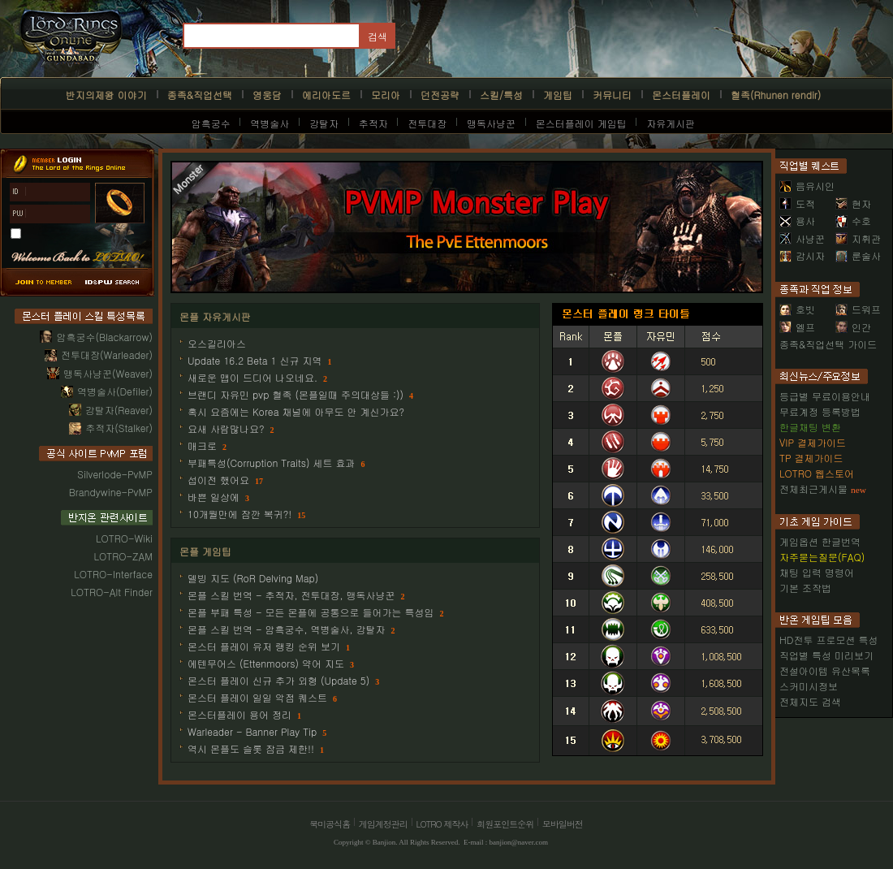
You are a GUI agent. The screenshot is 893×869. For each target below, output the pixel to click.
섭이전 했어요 (218, 479)
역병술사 (269, 123)
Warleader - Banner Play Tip (252, 731)
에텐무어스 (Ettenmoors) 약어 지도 (266, 663)
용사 (797, 220)
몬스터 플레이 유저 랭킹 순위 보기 (264, 646)
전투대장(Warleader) (107, 354)
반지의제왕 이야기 (106, 95)
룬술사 (858, 255)
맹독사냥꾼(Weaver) (108, 373)
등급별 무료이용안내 (824, 396)
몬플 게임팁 (205, 551)
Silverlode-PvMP (115, 474)
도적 (797, 203)
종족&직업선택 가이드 (828, 344)
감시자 (802, 255)
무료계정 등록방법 (820, 411)
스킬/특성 (501, 95)
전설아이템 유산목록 (824, 670)
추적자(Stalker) (119, 427)
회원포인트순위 (505, 824)
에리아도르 (326, 95)
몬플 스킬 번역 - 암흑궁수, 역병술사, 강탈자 (287, 629)
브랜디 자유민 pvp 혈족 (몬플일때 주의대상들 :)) (295, 394)
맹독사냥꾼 (491, 123)
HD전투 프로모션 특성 (828, 639)
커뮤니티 (612, 95)
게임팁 (557, 95)
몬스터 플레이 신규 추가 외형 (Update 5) (278, 680)
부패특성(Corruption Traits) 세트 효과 (272, 462)
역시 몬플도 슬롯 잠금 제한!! (251, 748)
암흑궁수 (211, 123)
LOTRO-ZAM (123, 556)
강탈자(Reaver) (119, 410)
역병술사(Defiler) (115, 391)
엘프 (797, 327)
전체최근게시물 (813, 488)
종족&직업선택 (199, 95)
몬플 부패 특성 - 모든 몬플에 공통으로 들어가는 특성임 (311, 612)
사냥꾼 (802, 238)
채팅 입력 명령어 (816, 572)
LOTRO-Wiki (124, 538)
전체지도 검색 (810, 701)
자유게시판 (670, 123)
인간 (853, 327)
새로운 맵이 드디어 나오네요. (252, 377)
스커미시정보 (808, 686)
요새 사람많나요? (226, 428)
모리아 (385, 95)
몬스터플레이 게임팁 (581, 123)
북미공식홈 (329, 824)
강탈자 (324, 123)
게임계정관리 (383, 824)
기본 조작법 (805, 587)
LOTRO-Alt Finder (112, 592)
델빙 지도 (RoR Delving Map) (253, 578)
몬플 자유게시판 (215, 316)
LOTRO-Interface (113, 574)
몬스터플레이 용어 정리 (239, 714)
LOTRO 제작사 (442, 824)
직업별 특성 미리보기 (826, 655)
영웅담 (267, 95)
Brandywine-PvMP (111, 492)
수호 (853, 220)
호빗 (797, 309)
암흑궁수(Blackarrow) (104, 337)
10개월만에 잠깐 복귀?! (239, 514)
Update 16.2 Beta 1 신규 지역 (254, 360)
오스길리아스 (217, 343)
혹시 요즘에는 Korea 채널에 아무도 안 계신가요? (296, 411)
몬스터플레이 (681, 95)
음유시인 (807, 185)
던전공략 (440, 95)
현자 (853, 203)
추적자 (373, 123)
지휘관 (858, 238)
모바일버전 (562, 824)
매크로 (202, 445)
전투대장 (427, 123)
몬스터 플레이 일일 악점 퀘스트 (257, 697)
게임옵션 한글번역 (820, 541)
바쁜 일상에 (213, 497)
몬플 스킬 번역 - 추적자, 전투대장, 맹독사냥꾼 (291, 595)
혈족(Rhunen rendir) (776, 95)
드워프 (858, 309)
